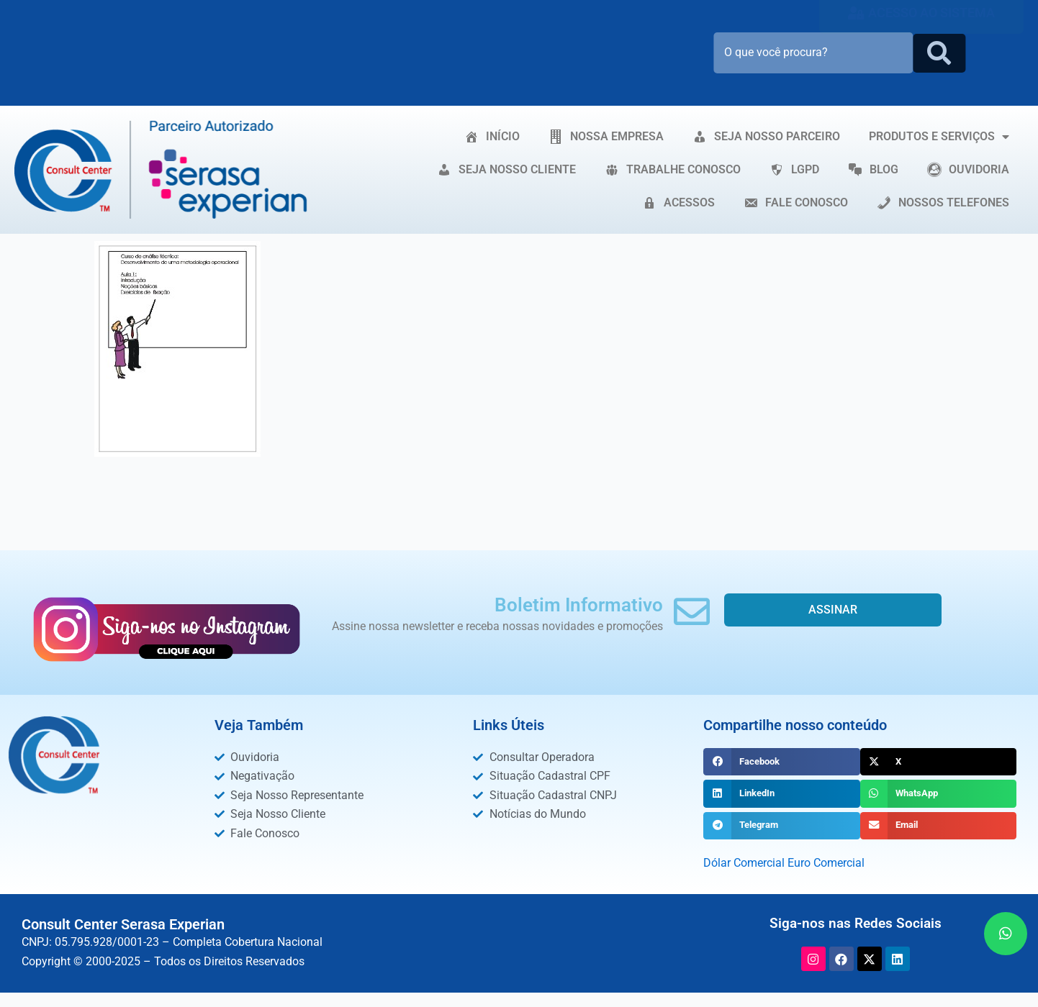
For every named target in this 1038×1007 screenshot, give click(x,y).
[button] (781, 761)
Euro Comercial (826, 863)
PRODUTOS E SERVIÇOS (939, 137)
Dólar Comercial (744, 863)
